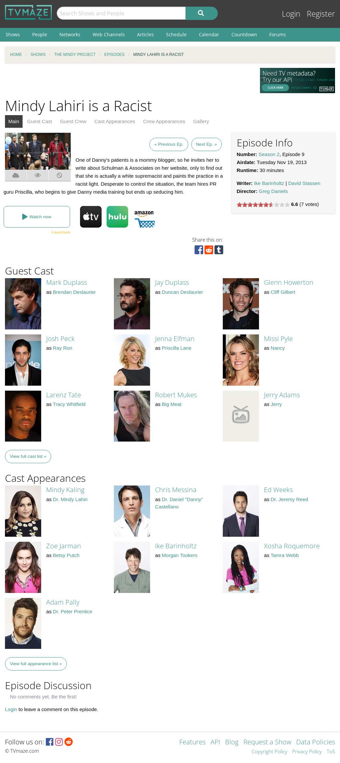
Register (321, 14)
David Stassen (304, 183)
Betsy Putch (66, 555)
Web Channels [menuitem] (109, 34)
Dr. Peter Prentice (72, 611)
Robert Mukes (176, 394)
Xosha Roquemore (292, 545)
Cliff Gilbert (283, 292)
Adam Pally (62, 602)
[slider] (263, 204)
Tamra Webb (285, 555)
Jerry (276, 404)
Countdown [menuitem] (244, 34)
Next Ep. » (206, 144)
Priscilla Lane (176, 348)
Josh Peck (60, 338)
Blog (231, 742)
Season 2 (269, 154)
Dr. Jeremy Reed (289, 499)
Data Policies (315, 742)
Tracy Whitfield (69, 404)
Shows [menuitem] (13, 34)
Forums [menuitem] (277, 34)
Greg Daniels (273, 191)
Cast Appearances (114, 121)
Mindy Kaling (65, 489)
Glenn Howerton (288, 282)
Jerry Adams (282, 394)
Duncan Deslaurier (182, 292)
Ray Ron (62, 348)
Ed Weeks (278, 489)
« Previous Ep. (169, 144)
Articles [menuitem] (145, 34)
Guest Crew (73, 121)
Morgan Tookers (179, 555)
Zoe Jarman (63, 545)
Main (13, 121)
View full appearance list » (36, 663)
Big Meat (171, 404)
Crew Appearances (164, 121)
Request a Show (267, 742)
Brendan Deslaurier (74, 292)
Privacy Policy (307, 752)
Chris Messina (176, 489)
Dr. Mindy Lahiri (70, 499)
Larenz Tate (63, 394)
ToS (331, 752)
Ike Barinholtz (269, 183)
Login (291, 14)
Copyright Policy (269, 752)
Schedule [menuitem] (176, 34)
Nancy (278, 348)
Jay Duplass (172, 282)
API (215, 742)
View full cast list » (28, 456)
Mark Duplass (66, 282)
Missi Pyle (278, 338)
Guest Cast (39, 121)
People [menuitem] (39, 34)
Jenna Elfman (175, 338)
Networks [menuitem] (69, 34)
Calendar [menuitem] (209, 34)
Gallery (201, 121)
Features (192, 742)
